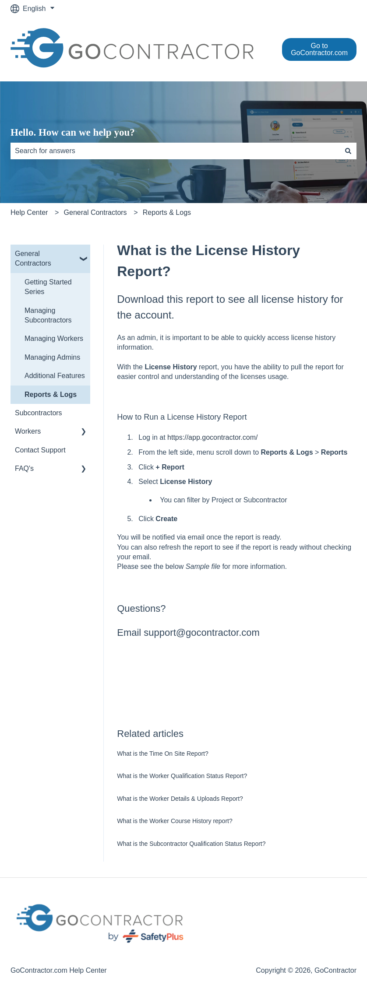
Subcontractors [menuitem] (38, 413)
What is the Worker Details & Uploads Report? (180, 798)
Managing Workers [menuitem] (54, 338)
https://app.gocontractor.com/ (212, 437)
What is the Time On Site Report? (162, 753)
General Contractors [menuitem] (33, 258)
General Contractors (95, 212)
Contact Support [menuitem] (40, 450)
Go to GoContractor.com (319, 49)
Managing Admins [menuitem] (52, 357)
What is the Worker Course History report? (175, 820)
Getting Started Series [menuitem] (48, 286)
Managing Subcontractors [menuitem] (48, 315)
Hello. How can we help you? (73, 132)
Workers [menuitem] (28, 431)
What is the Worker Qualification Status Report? (182, 775)
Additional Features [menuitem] (55, 375)
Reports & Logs (167, 212)
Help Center (29, 212)
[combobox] (175, 151)
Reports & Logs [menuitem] (51, 394)
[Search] (348, 151)
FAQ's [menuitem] (24, 468)
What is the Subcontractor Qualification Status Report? (191, 843)
